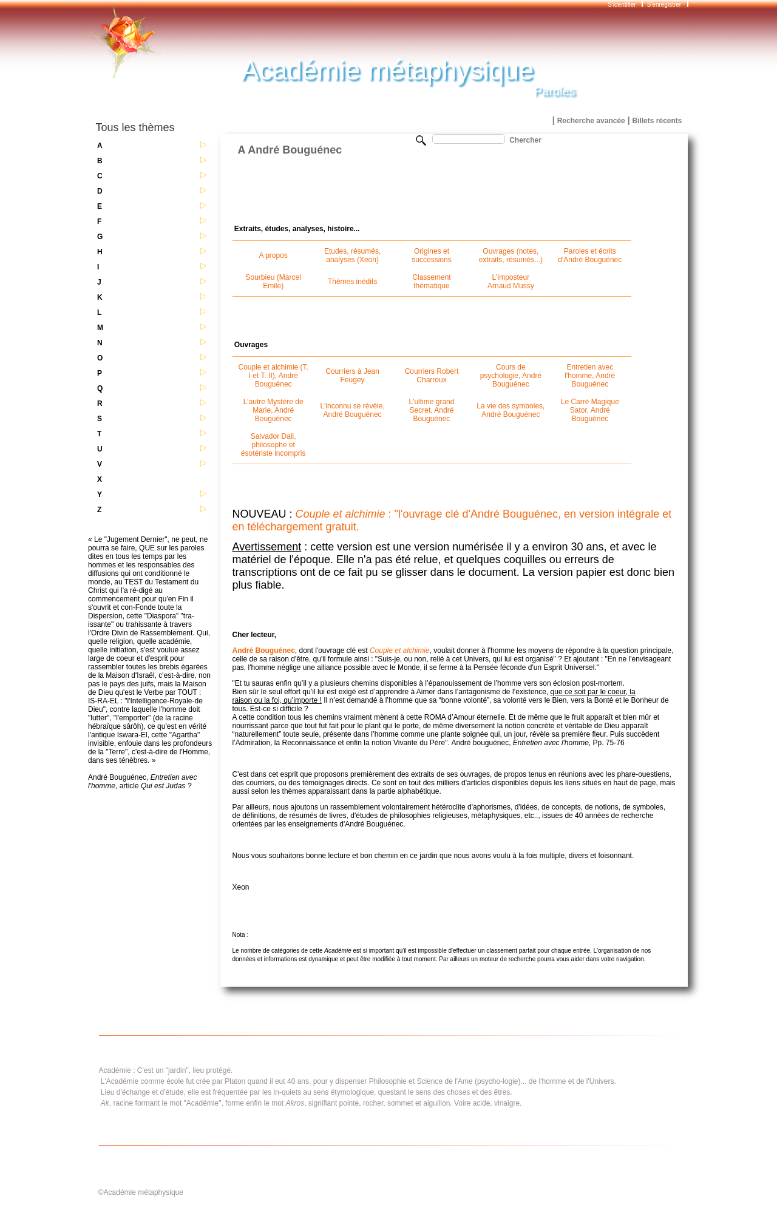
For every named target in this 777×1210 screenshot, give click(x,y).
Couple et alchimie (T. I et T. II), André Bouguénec (273, 375)
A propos (273, 255)
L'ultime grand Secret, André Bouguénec (431, 410)
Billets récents (657, 121)
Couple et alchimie (400, 650)
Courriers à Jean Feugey (352, 375)
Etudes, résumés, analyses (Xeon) (352, 255)
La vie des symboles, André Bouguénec (511, 410)
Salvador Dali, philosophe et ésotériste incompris (273, 445)
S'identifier (622, 4)
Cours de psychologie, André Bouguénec (510, 375)
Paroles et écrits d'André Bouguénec (590, 255)
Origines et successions (431, 255)
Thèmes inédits (352, 281)
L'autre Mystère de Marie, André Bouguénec (273, 410)
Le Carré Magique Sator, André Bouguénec (590, 410)
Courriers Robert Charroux (432, 375)
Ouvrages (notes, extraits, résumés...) (511, 255)
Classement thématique (431, 281)
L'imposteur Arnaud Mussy (510, 281)
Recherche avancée (591, 121)
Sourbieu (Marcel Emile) (273, 281)
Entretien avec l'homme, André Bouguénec (590, 375)
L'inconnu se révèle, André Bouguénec (352, 410)
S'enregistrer (664, 4)
